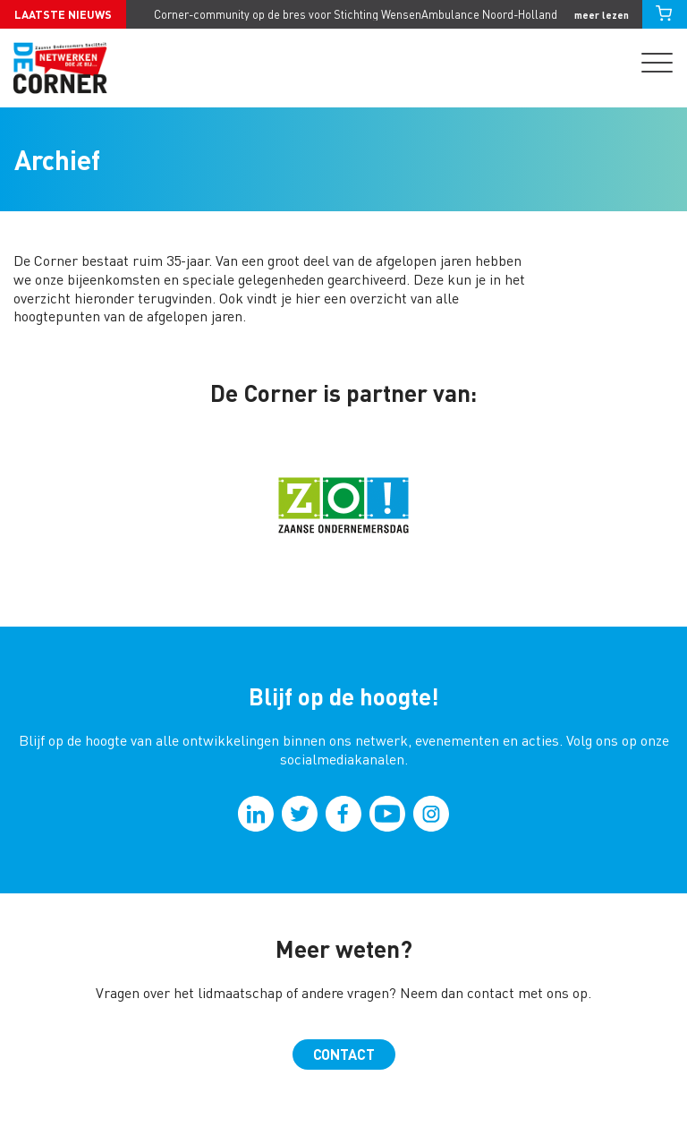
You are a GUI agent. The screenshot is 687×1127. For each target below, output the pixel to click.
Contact (344, 1054)
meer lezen (601, 14)
